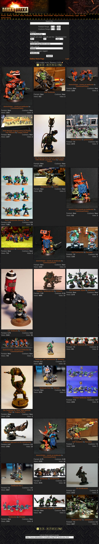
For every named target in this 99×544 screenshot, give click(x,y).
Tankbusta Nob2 (45, 388)
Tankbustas (44, 478)
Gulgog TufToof (22, 132)
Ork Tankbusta (13, 331)
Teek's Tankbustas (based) (14, 220)
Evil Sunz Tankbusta (77, 345)
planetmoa (91, 290)
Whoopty (61, 359)
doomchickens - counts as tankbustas (16, 350)
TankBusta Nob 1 (17, 485)
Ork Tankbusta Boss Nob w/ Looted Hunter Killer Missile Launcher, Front (49, 159)
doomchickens (9, 249)
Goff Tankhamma (77, 252)
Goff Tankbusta (49, 92)
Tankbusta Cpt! (76, 520)
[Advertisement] (73, 6)
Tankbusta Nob (46, 187)
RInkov (56, 187)
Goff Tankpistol (77, 442)
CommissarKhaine (17, 108)
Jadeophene (88, 520)
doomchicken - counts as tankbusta (16, 106)
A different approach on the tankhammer (17, 442)
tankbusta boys (76, 139)
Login (67, 59)
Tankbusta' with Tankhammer (45, 359)
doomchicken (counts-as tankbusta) (81, 209)
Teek (27, 220)
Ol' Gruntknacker (82, 488)
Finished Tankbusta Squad (82, 398)
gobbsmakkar (88, 139)
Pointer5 (23, 331)
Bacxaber (89, 252)
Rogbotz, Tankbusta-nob (45, 291)
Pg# (60, 65)
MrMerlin (59, 291)
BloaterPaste (54, 478)
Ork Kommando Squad (77, 290)
